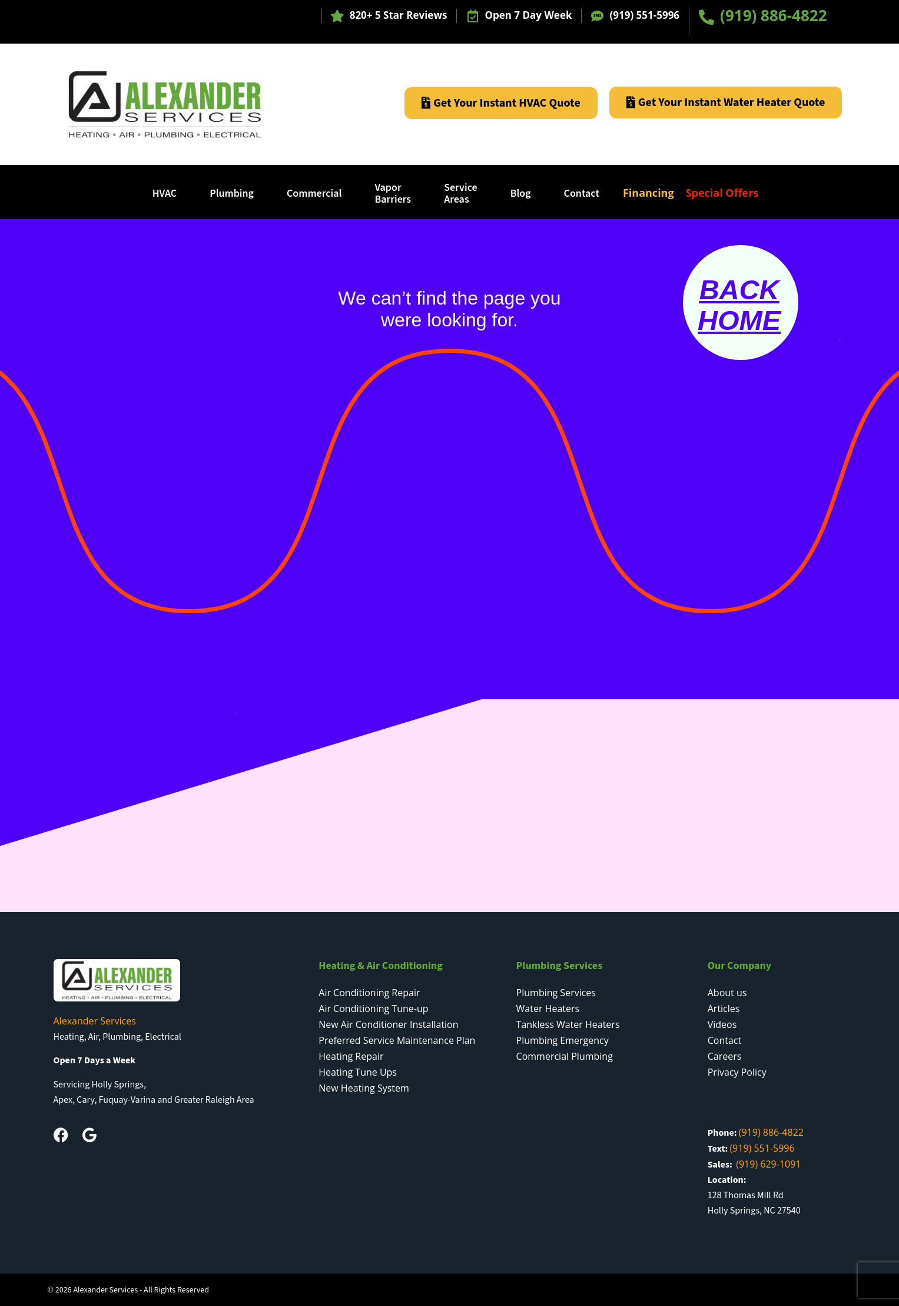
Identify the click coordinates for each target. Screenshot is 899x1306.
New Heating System (364, 1088)
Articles (724, 1008)
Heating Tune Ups (358, 1072)
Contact (581, 193)
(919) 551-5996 (644, 15)
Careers (725, 1056)
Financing (648, 193)
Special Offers (722, 193)
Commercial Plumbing (564, 1056)
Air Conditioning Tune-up (373, 1008)
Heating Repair (351, 1056)
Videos (722, 1024)
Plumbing (232, 193)
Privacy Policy (737, 1072)
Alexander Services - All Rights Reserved (141, 1290)
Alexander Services (95, 1020)
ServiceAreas (460, 193)
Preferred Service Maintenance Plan (397, 1040)
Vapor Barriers (392, 193)
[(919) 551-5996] (597, 16)
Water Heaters (548, 1008)
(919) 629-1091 (768, 1164)
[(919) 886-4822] (706, 17)
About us (727, 992)
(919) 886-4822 (773, 15)
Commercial (314, 193)
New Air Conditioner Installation (388, 1024)
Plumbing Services (556, 992)
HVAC (164, 193)
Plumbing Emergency (562, 1040)
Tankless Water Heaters (568, 1024)
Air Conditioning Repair (369, 992)
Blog (520, 193)
